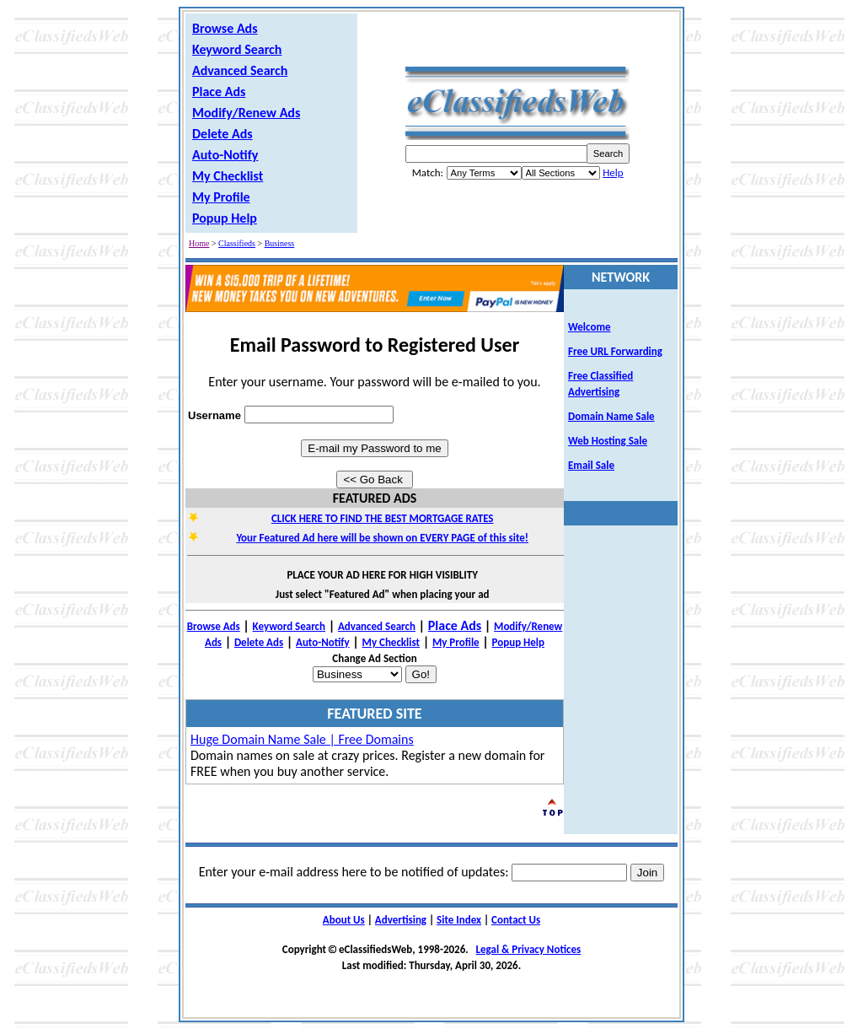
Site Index (459, 919)
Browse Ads (225, 28)
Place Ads (218, 92)
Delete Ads (222, 134)
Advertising (400, 919)
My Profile (221, 197)
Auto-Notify (225, 155)
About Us (344, 919)
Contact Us (515, 919)
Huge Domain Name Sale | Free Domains (302, 739)
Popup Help (224, 218)
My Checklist (227, 176)
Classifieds (236, 243)
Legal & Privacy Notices (529, 949)
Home (199, 243)
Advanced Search (239, 70)
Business (280, 243)
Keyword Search (236, 49)
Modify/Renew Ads (246, 113)
